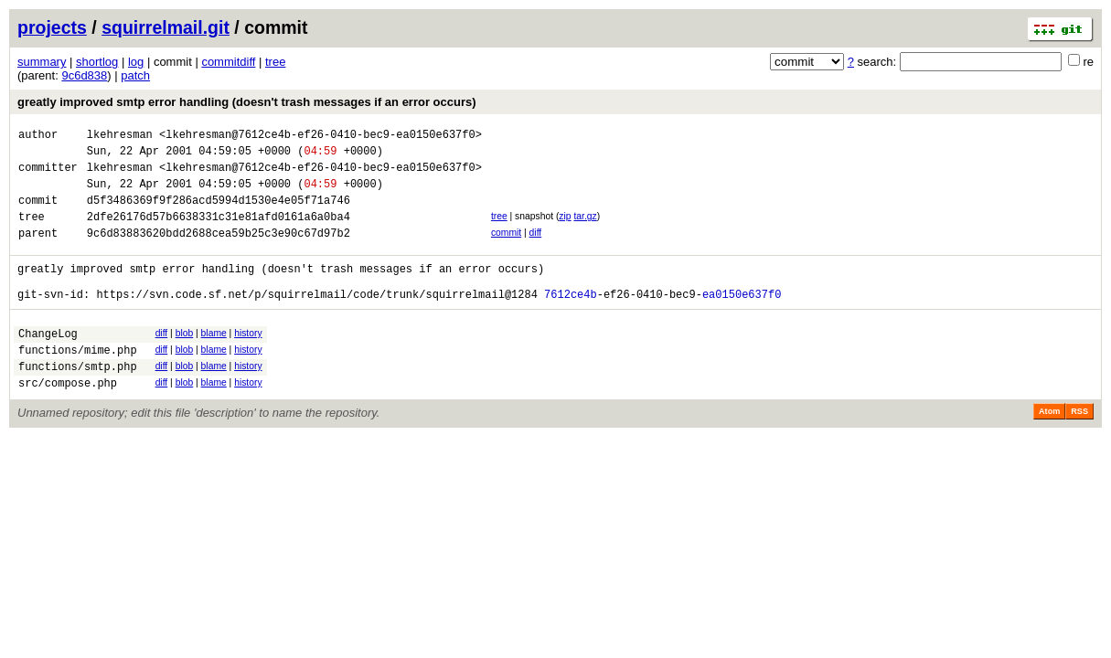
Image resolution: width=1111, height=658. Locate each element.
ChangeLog (48, 363)
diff (535, 249)
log (136, 62)
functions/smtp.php (77, 401)
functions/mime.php (77, 382)
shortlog (97, 62)
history (248, 361)
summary (41, 62)
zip (565, 230)
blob (185, 361)
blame (214, 361)
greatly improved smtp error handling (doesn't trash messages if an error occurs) (246, 102)
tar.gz (584, 230)
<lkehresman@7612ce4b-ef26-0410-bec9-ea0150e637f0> (320, 136)
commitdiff (228, 62)
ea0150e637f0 (741, 321)
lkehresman (120, 136)
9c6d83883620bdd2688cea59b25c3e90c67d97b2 (218, 252)
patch (135, 75)
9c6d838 (84, 75)
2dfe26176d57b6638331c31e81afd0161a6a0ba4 (218, 232)
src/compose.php (67, 421)
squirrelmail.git (165, 27)
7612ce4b (570, 321)
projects (52, 27)
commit (506, 249)
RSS (1079, 449)
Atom (1049, 449)
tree (275, 62)
